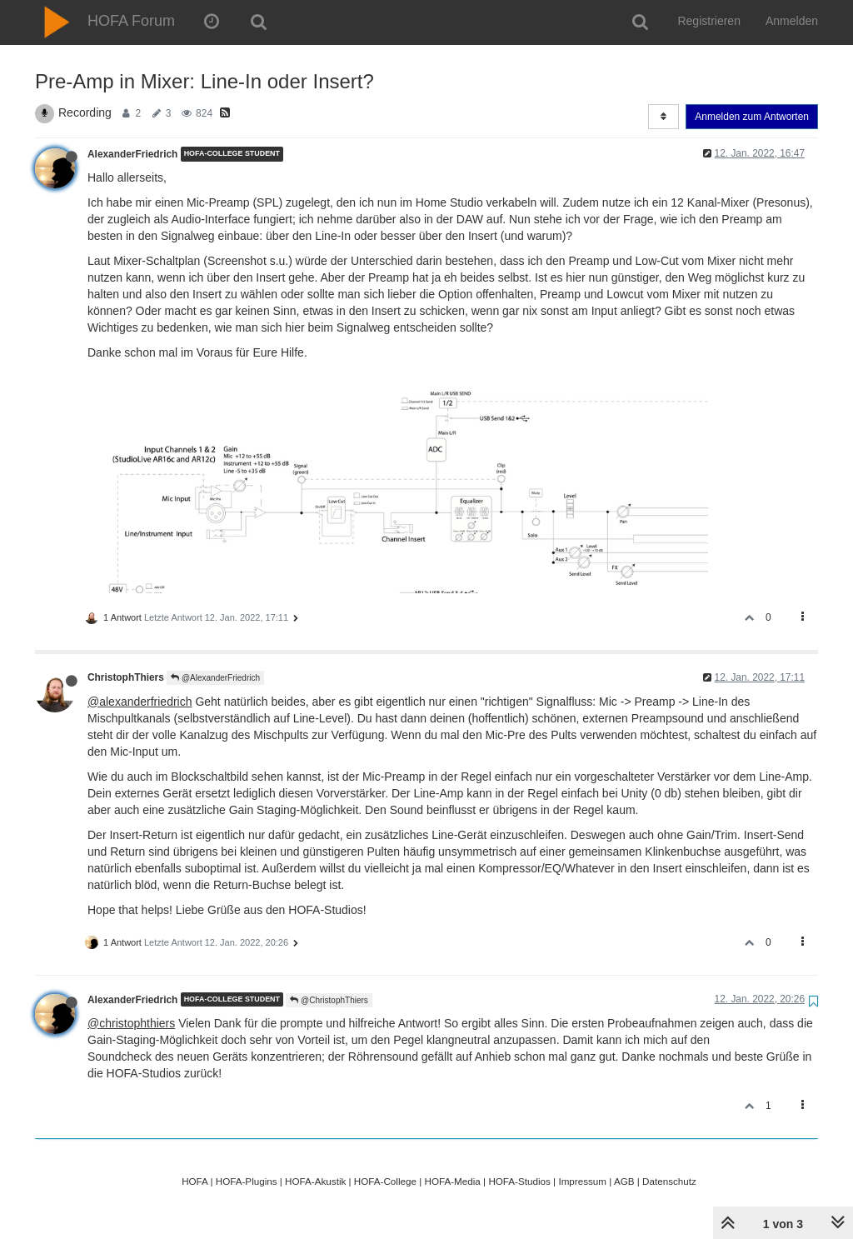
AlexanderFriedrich (132, 154)
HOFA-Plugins (246, 1181)
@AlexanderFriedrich (215, 677)
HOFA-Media (452, 1181)
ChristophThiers (125, 677)
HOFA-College (385, 1181)
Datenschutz (669, 1181)
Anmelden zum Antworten (752, 116)
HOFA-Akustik (315, 1181)
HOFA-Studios (519, 1181)
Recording (85, 112)
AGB (624, 1181)
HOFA (194, 1181)
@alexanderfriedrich (139, 701)
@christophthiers (131, 1023)
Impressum (582, 1181)
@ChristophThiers (329, 1000)
